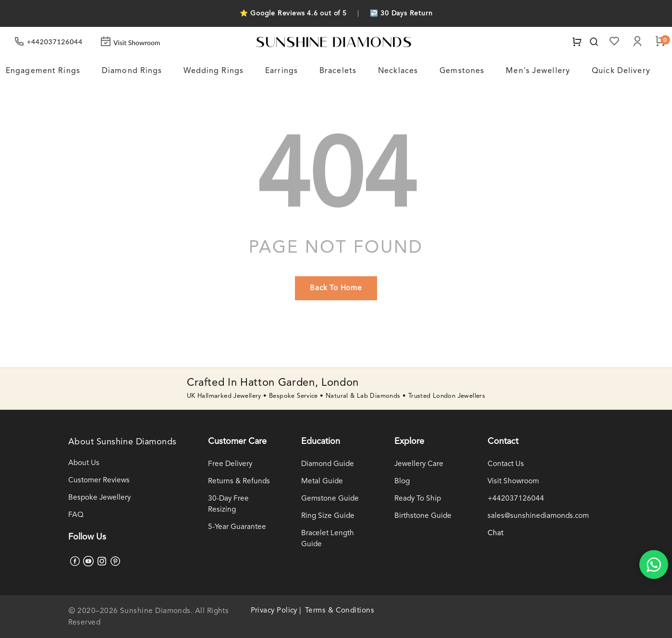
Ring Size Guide (327, 516)
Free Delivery (230, 464)
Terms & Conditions (339, 610)
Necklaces (398, 71)
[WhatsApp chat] (653, 564)
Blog (402, 481)
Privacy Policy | (276, 610)
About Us (83, 463)
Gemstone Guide (330, 499)
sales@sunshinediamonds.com (538, 516)
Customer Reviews (99, 480)
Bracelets (337, 71)
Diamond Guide (327, 464)
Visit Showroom (130, 42)
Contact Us (506, 464)
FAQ (76, 515)
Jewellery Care (418, 464)
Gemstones (462, 71)
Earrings (281, 71)
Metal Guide (322, 481)
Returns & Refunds (239, 481)
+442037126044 (516, 499)
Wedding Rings (213, 71)
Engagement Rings (43, 71)
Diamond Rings (132, 71)
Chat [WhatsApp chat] (495, 533)
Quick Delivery (621, 71)
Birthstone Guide (423, 516)
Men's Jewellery (538, 71)
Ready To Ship (417, 499)
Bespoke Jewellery (99, 498)
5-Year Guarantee (237, 527)
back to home (336, 288)
